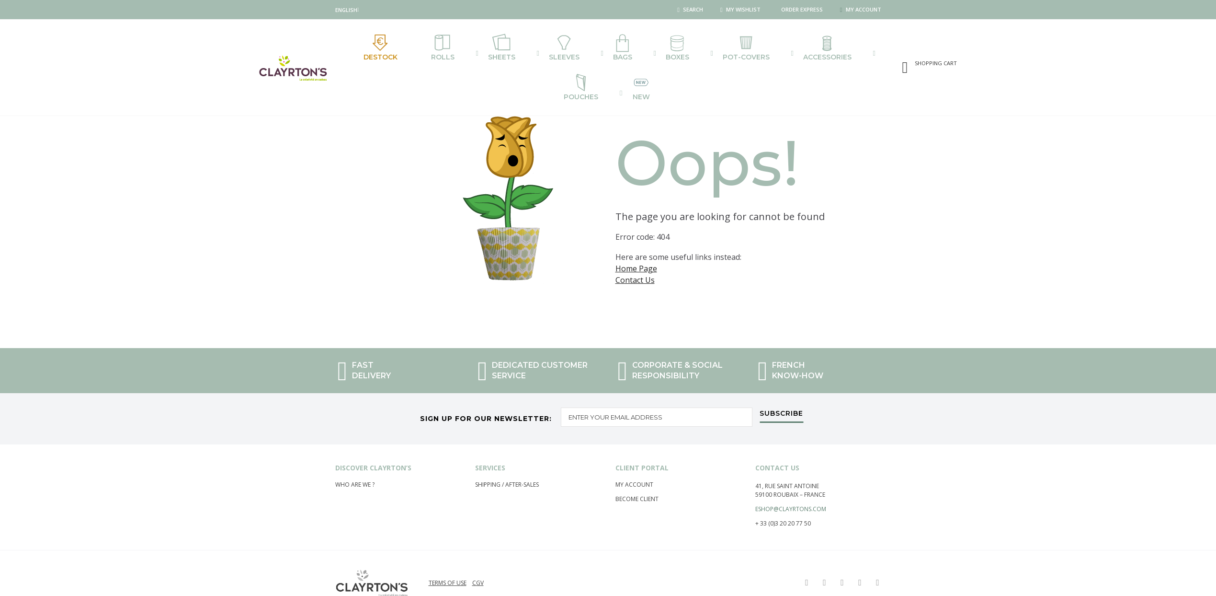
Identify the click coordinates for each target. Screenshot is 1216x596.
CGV (478, 563)
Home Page (636, 242)
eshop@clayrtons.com (790, 489)
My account (634, 464)
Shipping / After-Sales (507, 464)
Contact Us (635, 254)
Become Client (637, 479)
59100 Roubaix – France (790, 474)
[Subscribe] (781, 396)
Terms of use (447, 563)
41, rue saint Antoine (787, 466)
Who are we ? (355, 464)
